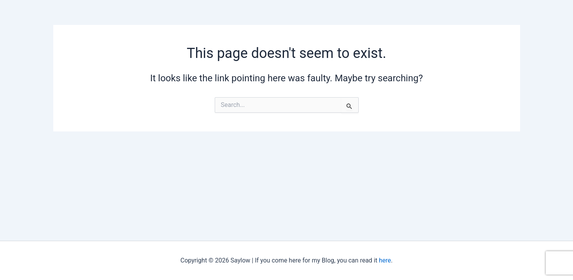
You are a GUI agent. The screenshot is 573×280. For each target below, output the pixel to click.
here (385, 260)
